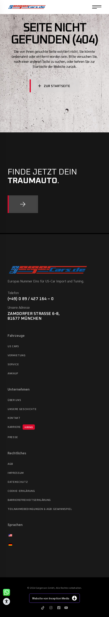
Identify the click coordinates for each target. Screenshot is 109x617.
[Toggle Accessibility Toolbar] (6, 601)
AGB (10, 464)
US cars (13, 346)
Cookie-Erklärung (21, 491)
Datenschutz (18, 482)
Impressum (16, 473)
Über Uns (14, 400)
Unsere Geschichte (22, 409)
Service (13, 364)
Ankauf (13, 373)
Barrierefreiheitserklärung (29, 500)
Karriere (21, 427)
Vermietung (17, 355)
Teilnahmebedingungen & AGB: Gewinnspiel (40, 509)
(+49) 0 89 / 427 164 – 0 (31, 299)
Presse (13, 437)
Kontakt (14, 418)
